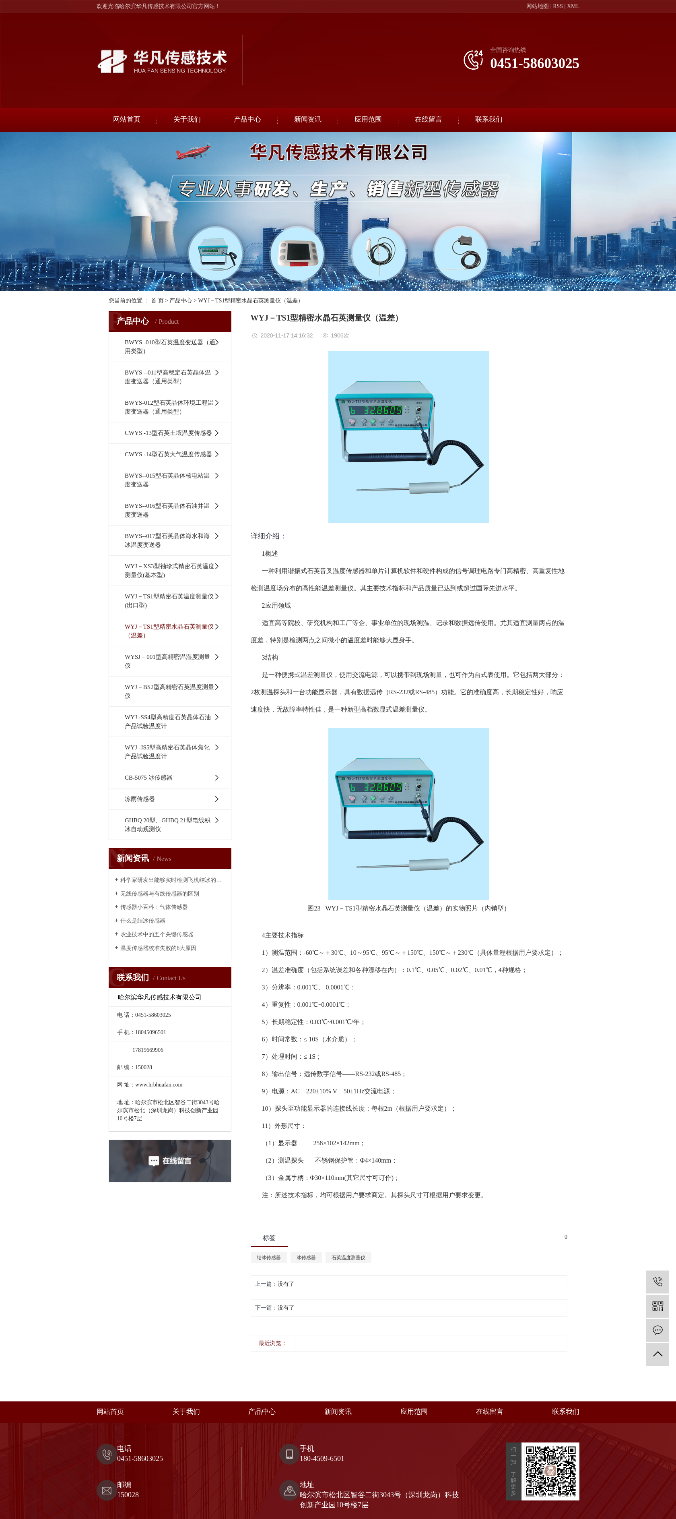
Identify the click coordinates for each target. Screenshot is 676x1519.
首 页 (157, 301)
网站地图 (537, 6)
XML (573, 6)
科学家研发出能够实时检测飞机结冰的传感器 (172, 880)
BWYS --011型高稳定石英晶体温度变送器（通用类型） (168, 377)
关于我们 (187, 119)
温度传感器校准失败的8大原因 (158, 948)
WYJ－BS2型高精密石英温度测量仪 (169, 691)
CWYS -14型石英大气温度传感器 (168, 454)
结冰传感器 (269, 1257)
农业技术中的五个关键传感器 (157, 934)
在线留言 (428, 119)
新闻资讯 (308, 119)
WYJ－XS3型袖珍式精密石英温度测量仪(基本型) (169, 570)
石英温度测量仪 (348, 1257)
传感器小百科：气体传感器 (154, 907)
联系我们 (489, 119)
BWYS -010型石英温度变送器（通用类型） (170, 346)
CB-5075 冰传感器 (149, 777)
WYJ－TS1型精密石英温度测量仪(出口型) (169, 600)
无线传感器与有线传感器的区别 (159, 894)
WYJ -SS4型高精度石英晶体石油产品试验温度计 (168, 721)
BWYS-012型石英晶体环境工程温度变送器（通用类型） (169, 407)
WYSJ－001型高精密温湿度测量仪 (167, 661)
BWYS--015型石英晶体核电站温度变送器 (167, 480)
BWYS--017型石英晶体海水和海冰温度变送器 (167, 540)
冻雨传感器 (140, 799)
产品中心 (247, 119)
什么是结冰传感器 (142, 921)
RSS (558, 6)
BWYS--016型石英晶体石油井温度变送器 (167, 510)
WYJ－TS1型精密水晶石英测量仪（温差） (250, 301)
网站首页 (126, 119)
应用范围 (368, 119)
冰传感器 (306, 1257)
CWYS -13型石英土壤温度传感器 (168, 433)
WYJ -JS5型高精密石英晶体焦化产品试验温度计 (167, 752)
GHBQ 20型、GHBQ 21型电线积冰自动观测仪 (167, 824)
